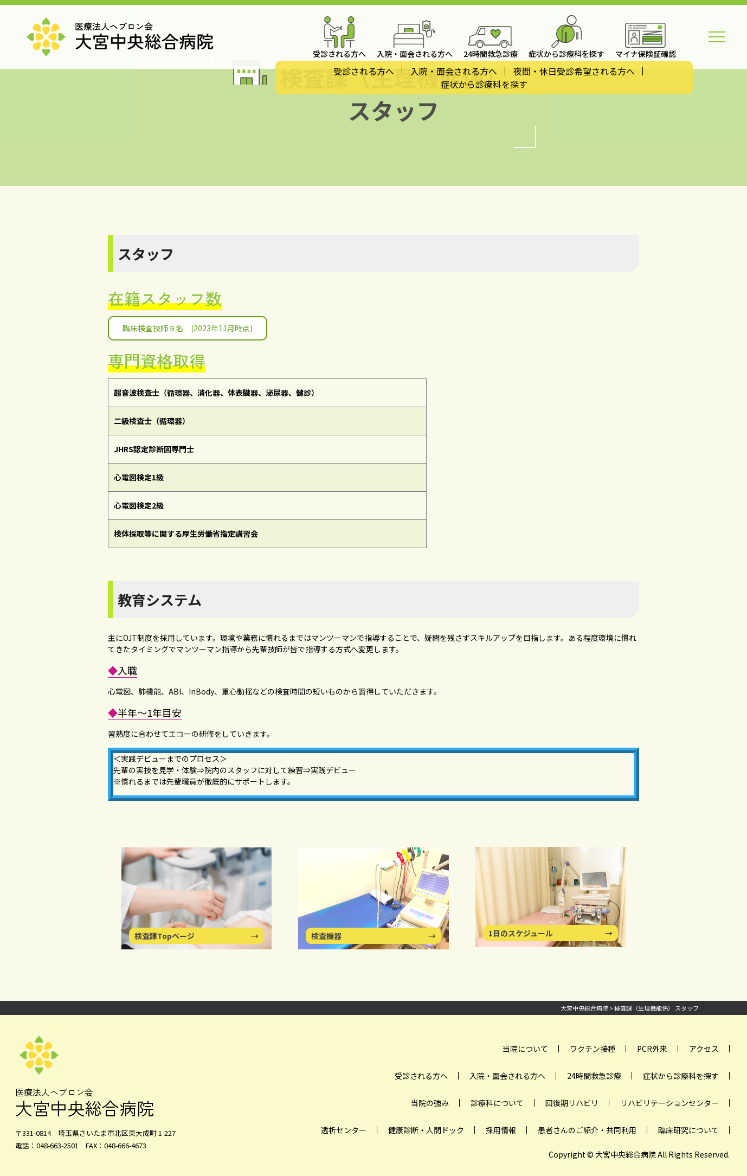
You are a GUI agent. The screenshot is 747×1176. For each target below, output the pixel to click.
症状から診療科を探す (484, 84)
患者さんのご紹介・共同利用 (587, 1129)
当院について (525, 1048)
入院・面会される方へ (453, 71)
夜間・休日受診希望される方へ (574, 71)
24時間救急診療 (594, 1075)
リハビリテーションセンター (669, 1102)
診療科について (497, 1102)
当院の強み (430, 1102)
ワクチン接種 (592, 1048)
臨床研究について (688, 1129)
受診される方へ (363, 71)
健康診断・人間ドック (426, 1129)
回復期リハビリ (571, 1102)
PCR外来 (652, 1048)
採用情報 (501, 1129)
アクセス (704, 1048)
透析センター (343, 1129)
